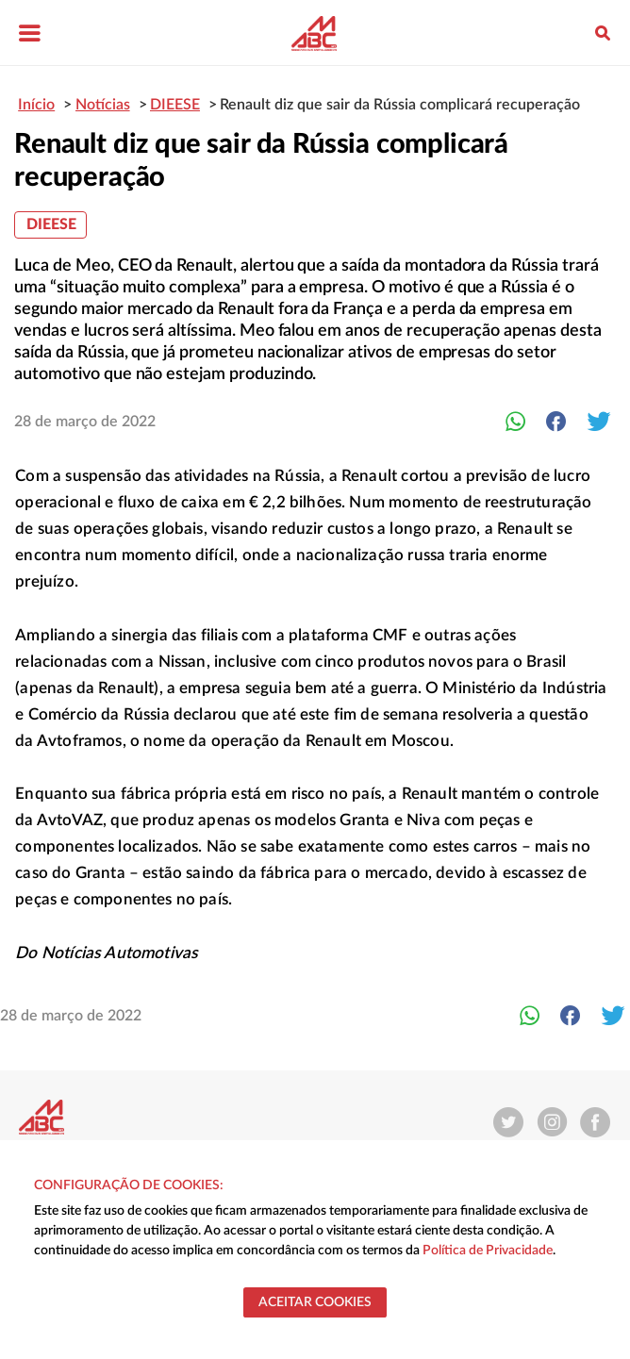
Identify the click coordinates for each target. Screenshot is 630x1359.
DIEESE (51, 224)
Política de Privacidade (488, 1250)
